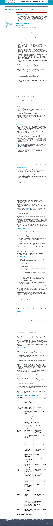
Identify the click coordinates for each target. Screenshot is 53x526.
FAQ (39, 1)
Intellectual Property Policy (26, 20)
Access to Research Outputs (9, 24)
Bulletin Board (35, 1)
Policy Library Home (21, 1)
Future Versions (29, 6)
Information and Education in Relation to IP (10, 27)
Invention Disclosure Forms (36, 248)
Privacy (16, 521)
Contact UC (6, 521)
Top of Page (46, 22)
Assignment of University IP (9, 23)
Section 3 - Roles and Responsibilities (9, 28)
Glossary (42, 1)
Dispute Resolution (8, 25)
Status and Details (12, 6)
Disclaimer (13, 521)
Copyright (10, 521)
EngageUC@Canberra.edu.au (38, 72)
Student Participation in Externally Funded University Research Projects (10, 17)
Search (31, 1)
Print (32, 6)
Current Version (7, 6)
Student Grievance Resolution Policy (28, 314)
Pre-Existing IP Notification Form (28, 400)
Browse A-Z (27, 1)
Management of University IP (9, 26)
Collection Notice (19, 521)
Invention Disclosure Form (27, 110)
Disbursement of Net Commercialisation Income (10, 22)
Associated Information (18, 6)
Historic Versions (24, 6)
